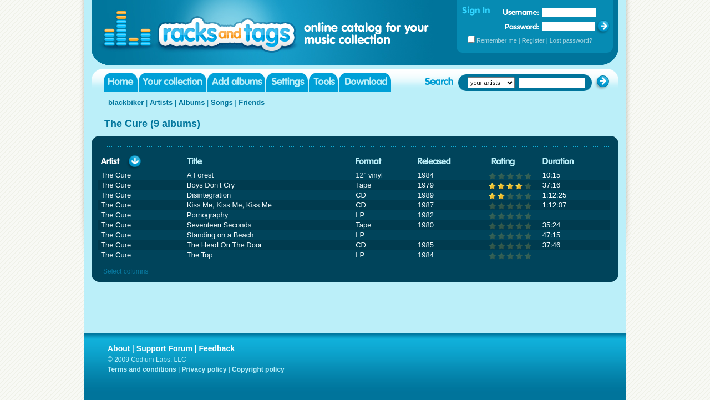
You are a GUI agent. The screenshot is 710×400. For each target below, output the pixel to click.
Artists (161, 102)
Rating (503, 161)
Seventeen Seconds (219, 225)
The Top (200, 255)
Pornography (207, 215)
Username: (521, 12)
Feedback (217, 348)
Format (369, 161)
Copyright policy (258, 369)
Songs (222, 102)
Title (194, 161)
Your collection (172, 82)
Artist (110, 161)
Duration (558, 161)
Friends (252, 102)
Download (365, 82)
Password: (522, 26)
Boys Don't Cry (211, 185)
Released (434, 161)
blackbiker (126, 102)
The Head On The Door (224, 245)
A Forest (200, 175)
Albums (192, 102)
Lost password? (571, 40)
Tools (323, 82)
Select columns (125, 271)
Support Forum (164, 348)
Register (533, 40)
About (119, 348)
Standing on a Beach (220, 235)
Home (121, 82)
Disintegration (209, 195)
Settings (287, 82)
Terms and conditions (142, 369)
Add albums (236, 82)
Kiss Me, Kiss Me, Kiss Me (229, 205)
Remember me (496, 40)
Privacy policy (204, 369)
